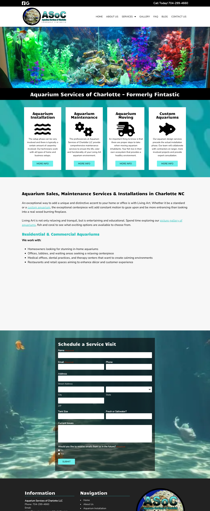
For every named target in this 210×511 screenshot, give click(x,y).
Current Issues (66, 423)
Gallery (144, 16)
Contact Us (178, 16)
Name (66, 350)
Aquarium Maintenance (84, 115)
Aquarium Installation (43, 115)
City (60, 394)
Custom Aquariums (167, 115)
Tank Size (63, 411)
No (62, 450)
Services (127, 16)
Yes (62, 453)
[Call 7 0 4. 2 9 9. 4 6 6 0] (178, 3)
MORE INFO (43, 163)
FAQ (155, 16)
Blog (165, 16)
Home (99, 16)
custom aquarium (39, 207)
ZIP (59, 405)
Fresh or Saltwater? (116, 411)
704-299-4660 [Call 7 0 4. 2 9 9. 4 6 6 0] (41, 504)
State (108, 394)
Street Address (65, 383)
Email (65, 362)
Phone (109, 362)
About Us (112, 16)
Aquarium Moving (126, 115)
